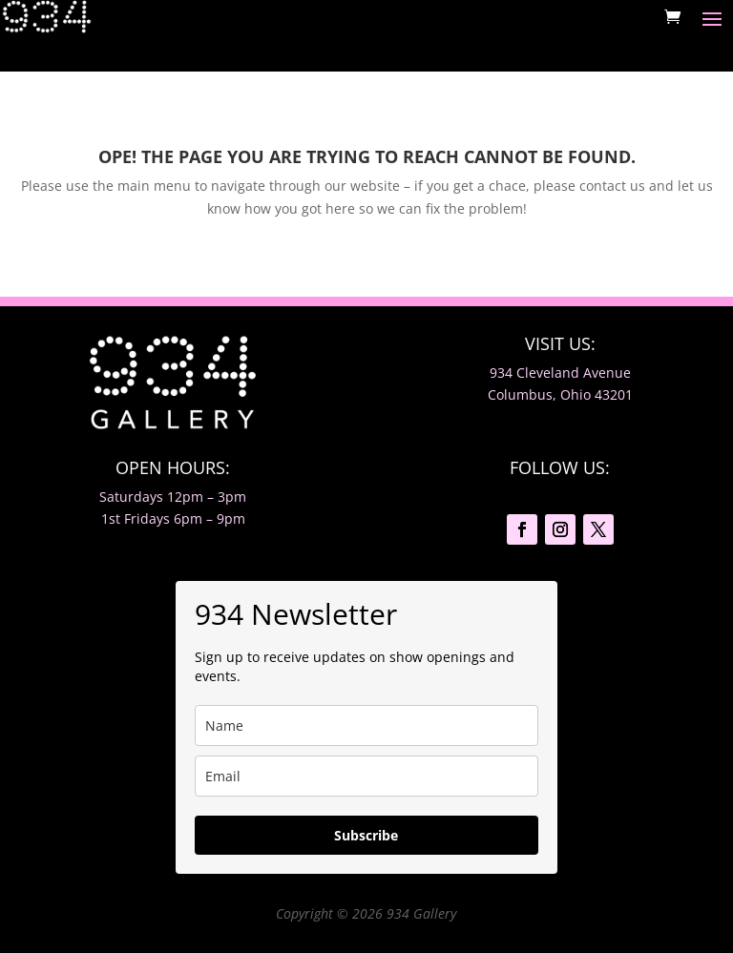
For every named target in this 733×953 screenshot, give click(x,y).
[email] (366, 776)
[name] (366, 725)
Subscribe (366, 835)
